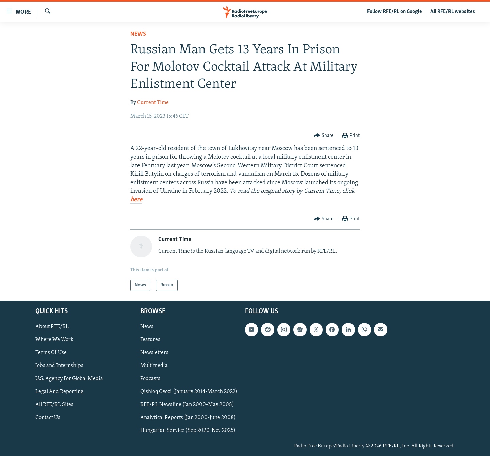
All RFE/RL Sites (54, 404)
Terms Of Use (51, 353)
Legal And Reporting (59, 391)
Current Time (153, 102)
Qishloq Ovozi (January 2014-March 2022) (189, 391)
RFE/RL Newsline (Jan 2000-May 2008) (187, 404)
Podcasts (150, 379)
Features (150, 339)
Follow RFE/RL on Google (394, 11)
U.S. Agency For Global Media (69, 379)
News (138, 34)
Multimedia (154, 366)
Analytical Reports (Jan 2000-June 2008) (188, 417)
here (136, 200)
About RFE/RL (52, 327)
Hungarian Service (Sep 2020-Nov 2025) (187, 430)
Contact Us (47, 417)
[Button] (324, 135)
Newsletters (154, 353)
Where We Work (54, 339)
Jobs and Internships (59, 366)
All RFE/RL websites (452, 11)
